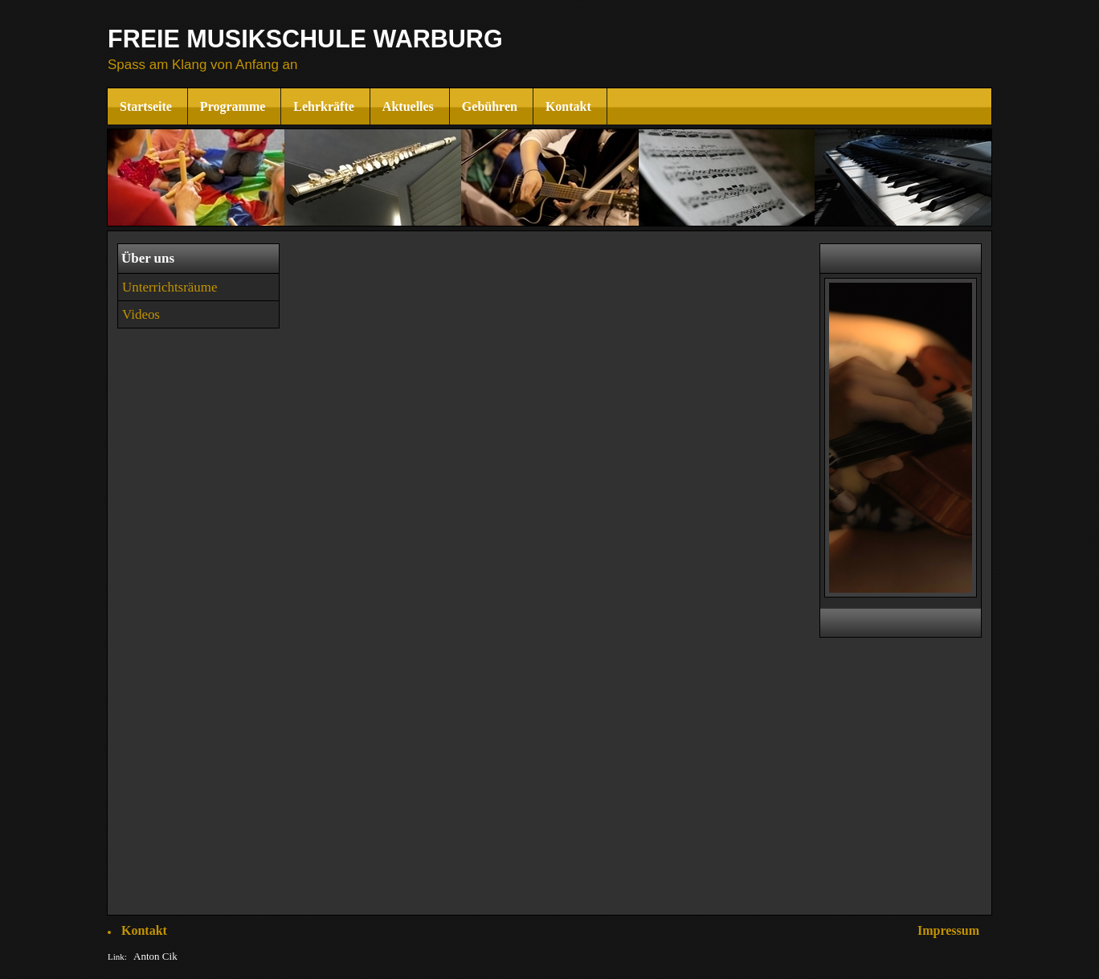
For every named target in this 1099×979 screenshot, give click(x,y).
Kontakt (569, 106)
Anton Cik (155, 956)
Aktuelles (409, 106)
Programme (234, 106)
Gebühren (491, 106)
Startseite (147, 106)
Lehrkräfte (325, 106)
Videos (141, 314)
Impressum (948, 930)
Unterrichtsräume (170, 287)
